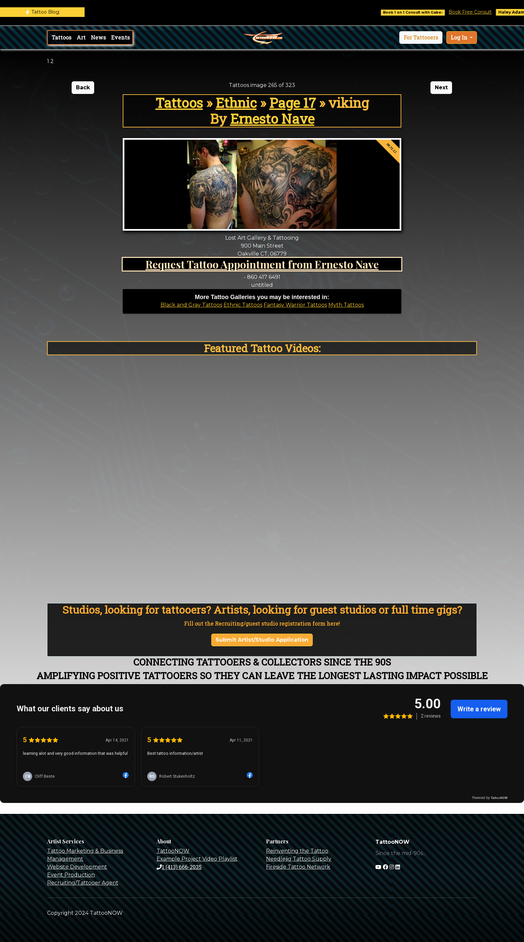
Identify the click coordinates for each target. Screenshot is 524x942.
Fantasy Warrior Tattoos (295, 305)
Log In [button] (460, 37)
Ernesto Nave (272, 118)
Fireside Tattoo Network (298, 867)
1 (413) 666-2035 (179, 866)
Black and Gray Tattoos (191, 305)
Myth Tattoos (346, 305)
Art (81, 37)
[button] (420, 37)
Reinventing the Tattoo (297, 851)
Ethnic (236, 103)
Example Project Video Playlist (197, 859)
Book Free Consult (475, 12)
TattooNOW (173, 851)
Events (120, 37)
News (98, 37)
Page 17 (292, 103)
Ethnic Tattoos (243, 305)
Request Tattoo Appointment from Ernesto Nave (262, 264)
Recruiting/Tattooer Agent (82, 883)
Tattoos (61, 37)
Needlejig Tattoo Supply (298, 859)
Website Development (77, 867)
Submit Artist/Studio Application (262, 640)
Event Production (71, 875)
